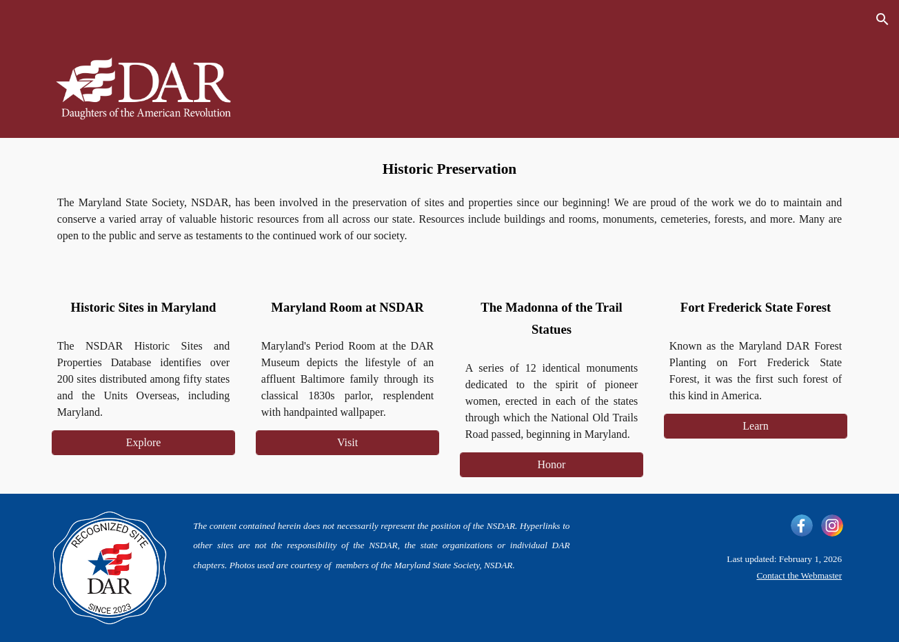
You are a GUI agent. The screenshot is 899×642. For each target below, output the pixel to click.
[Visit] (347, 442)
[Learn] (756, 426)
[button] (882, 19)
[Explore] (143, 442)
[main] (449, 169)
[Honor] (552, 465)
